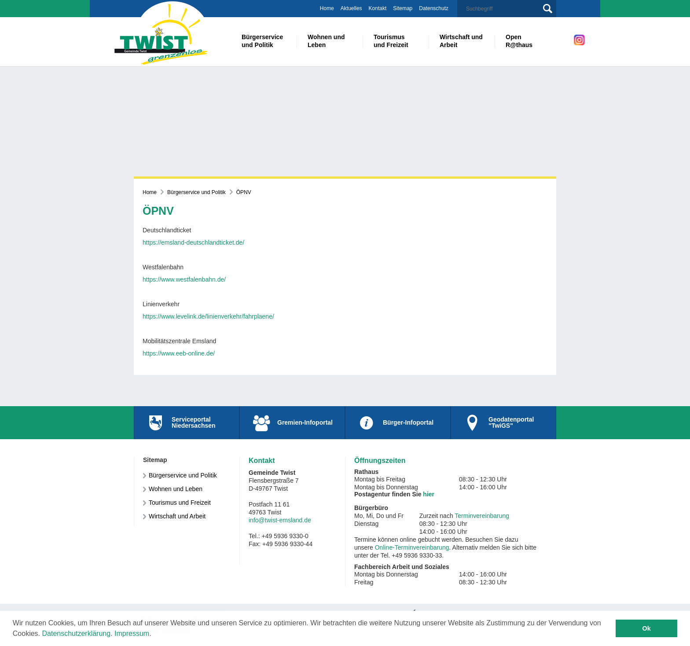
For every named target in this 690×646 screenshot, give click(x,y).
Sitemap (402, 8)
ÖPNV (243, 192)
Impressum (131, 633)
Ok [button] (646, 628)
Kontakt (378, 8)
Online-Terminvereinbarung (412, 547)
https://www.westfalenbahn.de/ (184, 279)
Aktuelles (351, 8)
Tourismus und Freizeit (180, 502)
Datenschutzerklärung (76, 633)
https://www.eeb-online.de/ (179, 353)
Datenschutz (433, 8)
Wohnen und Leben (175, 488)
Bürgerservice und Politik (196, 192)
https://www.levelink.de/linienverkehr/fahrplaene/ (208, 316)
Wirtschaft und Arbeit (177, 516)
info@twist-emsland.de (280, 520)
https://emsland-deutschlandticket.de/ (193, 242)
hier (428, 494)
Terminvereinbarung (482, 515)
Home (327, 8)
